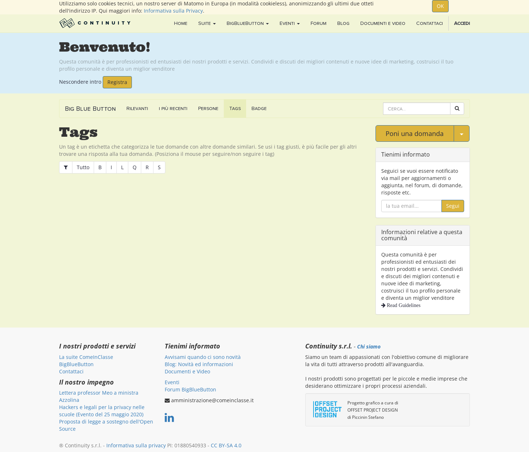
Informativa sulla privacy (136, 445)
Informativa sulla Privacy (173, 10)
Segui (452, 205)
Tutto (83, 167)
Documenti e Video (187, 371)
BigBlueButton (76, 364)
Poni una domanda (415, 133)
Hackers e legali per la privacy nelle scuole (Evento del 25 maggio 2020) (102, 411)
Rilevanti (137, 108)
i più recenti (173, 108)
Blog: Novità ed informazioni (199, 364)
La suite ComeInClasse (86, 357)
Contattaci (71, 371)
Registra (117, 82)
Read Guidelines (403, 305)
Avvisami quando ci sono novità (203, 357)
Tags (235, 108)
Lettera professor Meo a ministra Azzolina (98, 396)
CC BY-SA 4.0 (226, 445)
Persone (208, 108)
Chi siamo (369, 346)
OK (440, 6)
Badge (259, 108)
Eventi (172, 382)
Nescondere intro (80, 81)
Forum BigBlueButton (190, 389)
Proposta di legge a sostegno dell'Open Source (106, 425)
